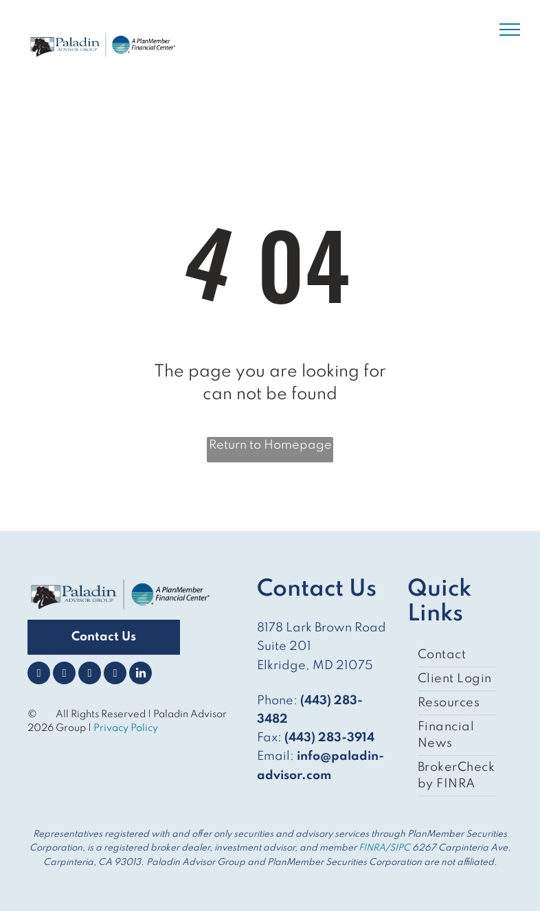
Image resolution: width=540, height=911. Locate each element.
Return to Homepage (270, 445)
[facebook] (38, 675)
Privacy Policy (126, 728)
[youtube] (115, 675)
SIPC (400, 848)
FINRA (372, 848)
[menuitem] (457, 655)
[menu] (510, 29)
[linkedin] (140, 675)
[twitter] (64, 675)
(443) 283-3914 (329, 738)
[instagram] (89, 675)
